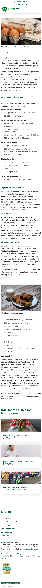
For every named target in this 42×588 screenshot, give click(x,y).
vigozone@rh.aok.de (32, 549)
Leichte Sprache (21, 1)
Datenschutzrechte (8, 529)
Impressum (5, 535)
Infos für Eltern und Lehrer (10, 522)
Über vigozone (6, 518)
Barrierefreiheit (6, 532)
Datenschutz (5, 525)
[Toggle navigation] (38, 8)
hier (4, 558)
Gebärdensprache (21, 4)
